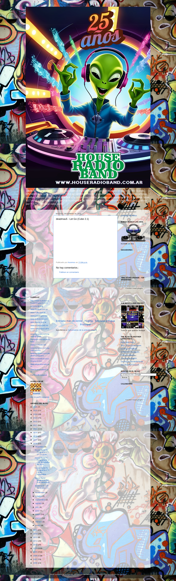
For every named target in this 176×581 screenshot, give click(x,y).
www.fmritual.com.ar (39, 309)
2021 (35, 425)
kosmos (36, 393)
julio (37, 507)
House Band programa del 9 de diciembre (42, 480)
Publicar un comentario (69, 272)
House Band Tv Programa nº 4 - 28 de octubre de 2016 (42, 461)
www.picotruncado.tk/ (39, 325)
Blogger (123, 574)
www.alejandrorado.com (39, 365)
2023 (35, 418)
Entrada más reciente (69, 321)
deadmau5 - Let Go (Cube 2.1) (42, 487)
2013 (35, 537)
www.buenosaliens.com (39, 370)
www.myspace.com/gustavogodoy (39, 349)
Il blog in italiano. (128, 355)
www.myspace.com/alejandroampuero (40, 354)
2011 (35, 544)
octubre (38, 496)
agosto (38, 503)
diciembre (39, 446)
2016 (35, 443)
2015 (35, 530)
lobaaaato (98, 574)
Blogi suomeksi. (127, 342)
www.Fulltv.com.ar (37, 312)
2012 (35, 541)
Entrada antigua (105, 321)
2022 (35, 421)
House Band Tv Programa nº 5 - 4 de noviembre (42, 471)
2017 (35, 440)
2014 (35, 533)
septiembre (40, 499)
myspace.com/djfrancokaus (40, 340)
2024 (35, 414)
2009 (35, 552)
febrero (38, 521)
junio (37, 510)
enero (38, 525)
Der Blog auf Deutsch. (130, 364)
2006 (35, 563)
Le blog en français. (129, 348)
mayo (38, 514)
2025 (35, 410)
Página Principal (86, 322)
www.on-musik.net (38, 345)
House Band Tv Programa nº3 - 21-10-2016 (42, 452)
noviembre (40, 492)
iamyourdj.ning (36, 306)
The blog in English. (129, 358)
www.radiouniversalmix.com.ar (39, 329)
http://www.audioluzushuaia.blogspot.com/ (39, 301)
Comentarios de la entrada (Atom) (82, 330)
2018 (35, 436)
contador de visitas (129, 215)
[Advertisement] (85, 298)
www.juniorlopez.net (38, 316)
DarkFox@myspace (38, 375)
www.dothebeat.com (39, 319)
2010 (35, 548)
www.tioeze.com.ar (38, 322)
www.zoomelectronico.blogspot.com (40, 359)
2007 (35, 559)
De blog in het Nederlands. (132, 361)
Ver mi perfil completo (39, 397)
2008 (35, 555)
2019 (35, 432)
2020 (35, 429)
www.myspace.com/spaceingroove (39, 335)
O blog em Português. (130, 352)
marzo (38, 518)
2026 (35, 407)
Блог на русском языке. (131, 345)
